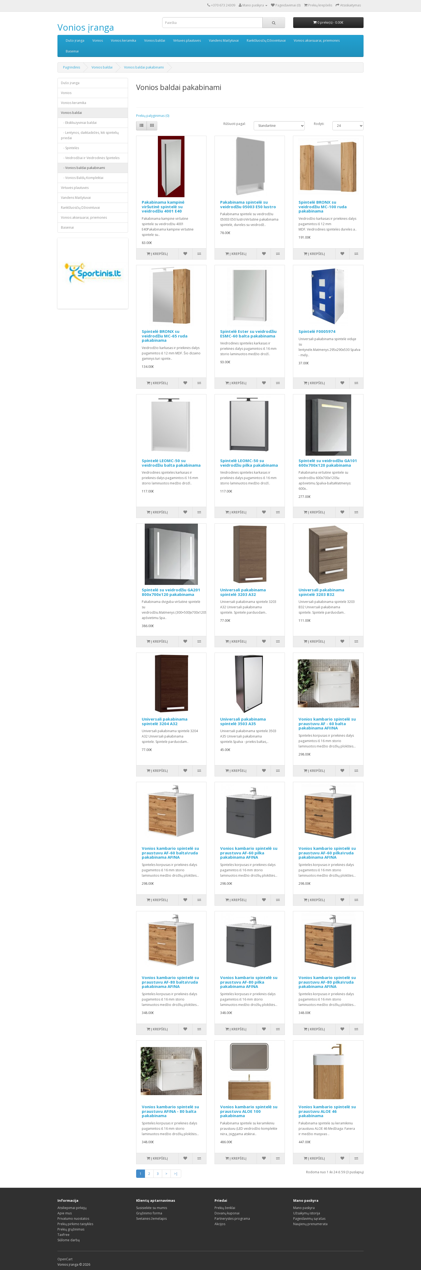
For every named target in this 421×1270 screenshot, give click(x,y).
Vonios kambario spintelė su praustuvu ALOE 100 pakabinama (248, 1111)
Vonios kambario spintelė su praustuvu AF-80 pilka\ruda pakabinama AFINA (327, 982)
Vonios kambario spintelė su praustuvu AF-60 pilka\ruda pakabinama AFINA (327, 853)
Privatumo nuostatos (73, 1218)
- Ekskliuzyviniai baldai (79, 122)
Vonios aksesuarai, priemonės (317, 40)
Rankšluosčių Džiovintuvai (266, 40)
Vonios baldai (154, 40)
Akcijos (220, 1224)
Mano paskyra (304, 1208)
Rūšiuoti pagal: (234, 123)
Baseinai (72, 51)
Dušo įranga (75, 40)
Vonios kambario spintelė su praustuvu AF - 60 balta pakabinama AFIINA (327, 723)
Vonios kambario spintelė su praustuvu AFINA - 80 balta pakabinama (170, 1111)
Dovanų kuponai (227, 1213)
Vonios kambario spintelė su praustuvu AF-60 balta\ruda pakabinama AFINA (170, 853)
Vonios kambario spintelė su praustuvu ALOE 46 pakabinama (327, 1111)
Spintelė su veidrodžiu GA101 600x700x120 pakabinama (328, 463)
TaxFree (63, 1234)
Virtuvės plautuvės (187, 40)
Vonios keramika (123, 40)
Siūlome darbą (68, 1240)
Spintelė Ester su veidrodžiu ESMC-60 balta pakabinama (248, 334)
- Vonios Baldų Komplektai (82, 177)
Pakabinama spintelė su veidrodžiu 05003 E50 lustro (248, 204)
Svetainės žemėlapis (151, 1218)
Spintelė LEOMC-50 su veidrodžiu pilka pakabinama (249, 463)
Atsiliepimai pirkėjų (71, 1208)
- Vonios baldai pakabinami (83, 168)
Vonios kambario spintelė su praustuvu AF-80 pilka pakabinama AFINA (248, 982)
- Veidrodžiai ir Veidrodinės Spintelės (90, 158)
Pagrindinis (71, 67)
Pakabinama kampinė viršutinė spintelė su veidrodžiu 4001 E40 (163, 206)
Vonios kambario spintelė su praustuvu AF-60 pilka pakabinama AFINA (248, 853)
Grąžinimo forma (149, 1213)
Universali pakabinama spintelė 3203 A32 (243, 592)
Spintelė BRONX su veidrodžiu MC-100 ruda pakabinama (323, 206)
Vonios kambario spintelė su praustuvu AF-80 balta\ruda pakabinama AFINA (170, 982)
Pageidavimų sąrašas (309, 1218)
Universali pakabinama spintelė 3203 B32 (321, 592)
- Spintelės (70, 148)
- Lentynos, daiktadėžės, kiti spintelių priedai (90, 135)
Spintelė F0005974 (317, 331)
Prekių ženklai (225, 1208)
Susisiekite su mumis (151, 1208)
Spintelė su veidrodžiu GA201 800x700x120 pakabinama (171, 592)
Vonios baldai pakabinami (144, 67)
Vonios (97, 40)
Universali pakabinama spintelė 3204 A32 (164, 721)
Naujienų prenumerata (310, 1224)
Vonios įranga (85, 27)
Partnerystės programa (232, 1218)
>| (176, 1173)
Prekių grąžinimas (70, 1229)
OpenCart (64, 1259)
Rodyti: (319, 123)
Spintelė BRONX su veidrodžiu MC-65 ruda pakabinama (164, 336)
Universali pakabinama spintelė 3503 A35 (243, 721)
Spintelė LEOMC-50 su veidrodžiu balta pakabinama (171, 463)
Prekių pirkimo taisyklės (75, 1224)
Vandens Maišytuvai (224, 40)
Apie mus (64, 1213)
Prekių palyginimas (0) (152, 115)
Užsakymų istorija (306, 1213)
